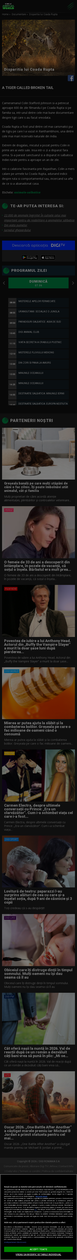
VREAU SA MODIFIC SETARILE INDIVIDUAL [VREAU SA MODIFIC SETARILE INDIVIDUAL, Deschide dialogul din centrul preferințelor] (38, 1254)
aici (35, 1209)
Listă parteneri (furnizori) (15, 1242)
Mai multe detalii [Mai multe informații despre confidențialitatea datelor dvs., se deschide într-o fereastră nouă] (41, 1196)
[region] (38, 1217)
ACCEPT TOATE (38, 1249)
